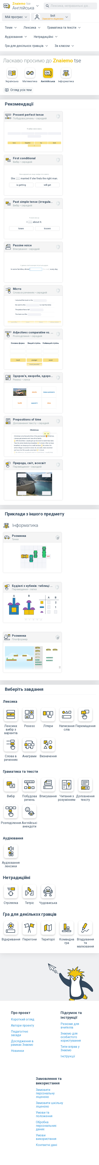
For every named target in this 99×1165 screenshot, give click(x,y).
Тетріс (29, 895)
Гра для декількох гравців (24, 46)
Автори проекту (22, 1025)
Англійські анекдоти (29, 816)
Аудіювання (14, 37)
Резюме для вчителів (70, 1025)
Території (48, 931)
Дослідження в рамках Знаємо (22, 1043)
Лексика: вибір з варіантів (11, 721)
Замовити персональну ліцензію (45, 1093)
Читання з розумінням (66, 790)
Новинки (17, 1051)
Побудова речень (29, 790)
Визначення (48, 748)
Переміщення (85, 718)
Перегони (29, 931)
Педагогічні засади (19, 1033)
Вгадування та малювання (85, 934)
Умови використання (46, 1137)
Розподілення (11, 815)
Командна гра (66, 933)
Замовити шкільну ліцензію (49, 1104)
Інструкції (68, 1056)
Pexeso (29, 718)
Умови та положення (44, 1114)
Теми (8, 27)
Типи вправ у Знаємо (70, 1048)
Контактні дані (46, 1145)
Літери (48, 718)
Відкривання (11, 931)
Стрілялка (11, 895)
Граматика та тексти (61, 27)
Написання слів (66, 719)
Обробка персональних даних (46, 1125)
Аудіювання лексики (11, 856)
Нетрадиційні (43, 37)
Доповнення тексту (85, 790)
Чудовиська (48, 895)
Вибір (11, 788)
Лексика (30, 27)
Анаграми (29, 748)
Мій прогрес (14, 17)
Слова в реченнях (11, 750)
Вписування (48, 788)
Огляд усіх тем (18, 90)
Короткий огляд (22, 1019)
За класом (62, 46)
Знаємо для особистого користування (71, 1037)
